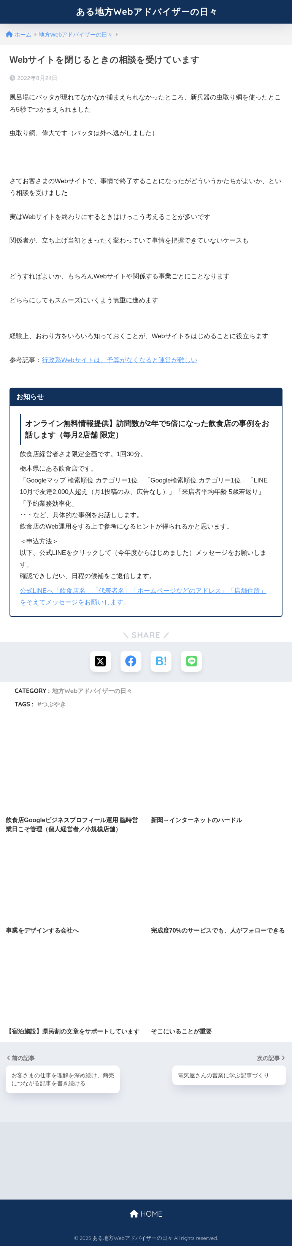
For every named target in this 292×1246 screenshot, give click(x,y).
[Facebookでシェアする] (131, 661)
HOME (146, 1214)
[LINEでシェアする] (191, 661)
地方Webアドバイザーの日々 (92, 691)
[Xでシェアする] (100, 661)
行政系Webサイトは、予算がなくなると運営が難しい (119, 360)
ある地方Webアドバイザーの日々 (146, 11)
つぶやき (53, 704)
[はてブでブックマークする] (161, 661)
